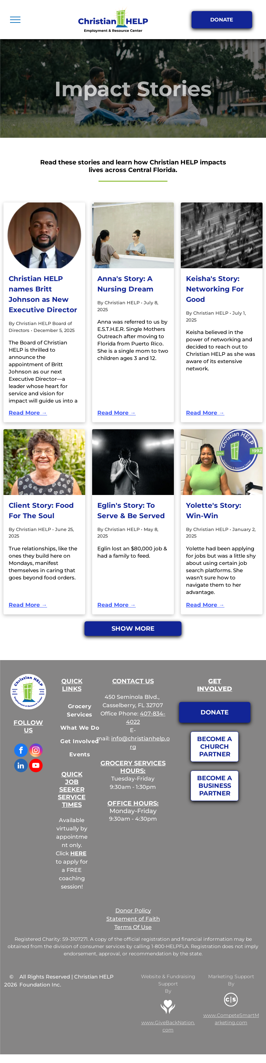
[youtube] (36, 766)
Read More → (28, 412)
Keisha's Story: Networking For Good (215, 289)
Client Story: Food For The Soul (41, 510)
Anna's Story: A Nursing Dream (125, 283)
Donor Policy (133, 910)
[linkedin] (21, 766)
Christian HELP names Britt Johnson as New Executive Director (43, 294)
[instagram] (36, 751)
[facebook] (21, 751)
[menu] (15, 20)
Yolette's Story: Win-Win (213, 510)
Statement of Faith (133, 919)
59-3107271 (75, 939)
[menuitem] (80, 710)
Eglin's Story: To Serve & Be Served (131, 510)
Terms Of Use (133, 927)
